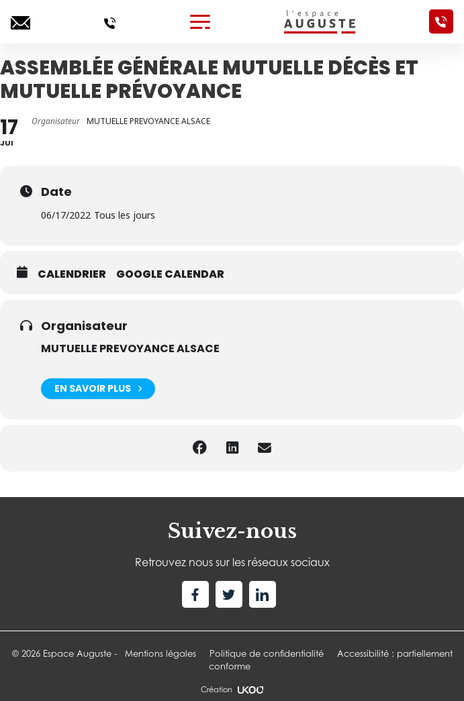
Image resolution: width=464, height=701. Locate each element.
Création (232, 689)
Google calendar (170, 274)
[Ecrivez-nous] (20, 21)
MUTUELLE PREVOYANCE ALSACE (130, 348)
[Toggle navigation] (200, 21)
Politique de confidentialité (267, 653)
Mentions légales (160, 653)
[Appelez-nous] (109, 21)
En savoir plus (98, 388)
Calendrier (72, 274)
